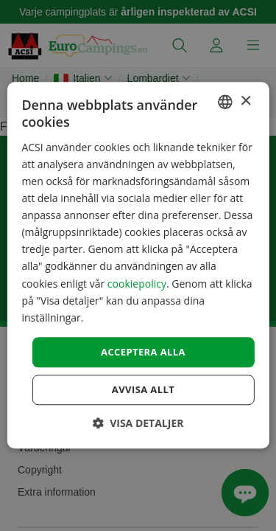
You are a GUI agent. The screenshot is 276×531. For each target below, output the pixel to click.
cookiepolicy (136, 284)
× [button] (245, 101)
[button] (138, 424)
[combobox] (225, 101)
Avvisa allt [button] (143, 390)
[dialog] (138, 265)
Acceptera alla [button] (143, 351)
